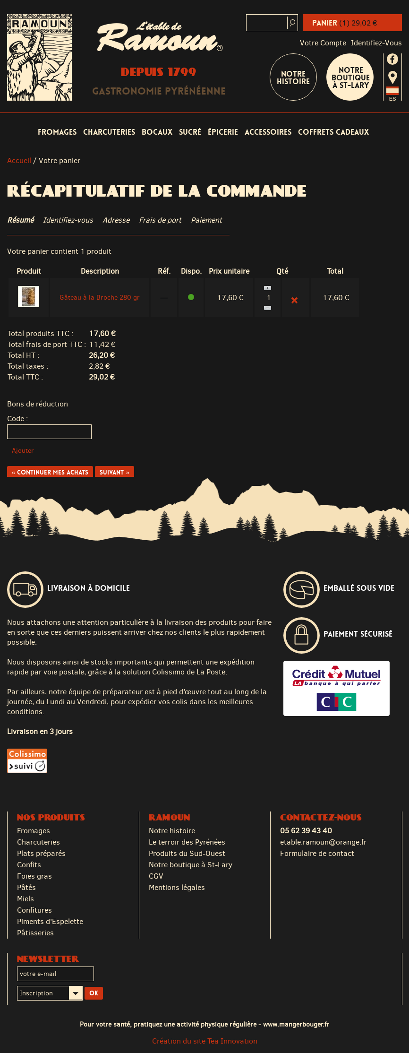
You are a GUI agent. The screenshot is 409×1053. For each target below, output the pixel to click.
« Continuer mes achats (50, 472)
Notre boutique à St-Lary (351, 77)
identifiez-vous (376, 43)
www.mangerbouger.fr (296, 1024)
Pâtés (26, 887)
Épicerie (223, 132)
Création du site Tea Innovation (204, 1041)
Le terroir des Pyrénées (187, 842)
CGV (156, 876)
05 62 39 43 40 (306, 831)
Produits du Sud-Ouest (187, 853)
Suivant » (114, 472)
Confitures (34, 910)
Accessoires (268, 132)
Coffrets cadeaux (333, 132)
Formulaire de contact (317, 853)
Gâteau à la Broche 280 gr (100, 297)
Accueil (19, 160)
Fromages (57, 132)
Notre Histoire (293, 77)
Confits (29, 865)
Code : (17, 418)
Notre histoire (172, 831)
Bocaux (157, 132)
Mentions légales (177, 887)
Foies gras (34, 876)
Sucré (190, 132)
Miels (25, 899)
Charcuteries (109, 132)
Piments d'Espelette (50, 921)
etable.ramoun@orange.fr (323, 842)
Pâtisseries (35, 933)
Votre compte (323, 43)
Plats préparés (41, 853)
